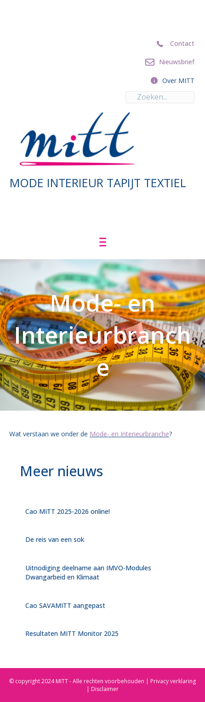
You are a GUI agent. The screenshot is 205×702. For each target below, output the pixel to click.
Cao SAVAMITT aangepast (65, 605)
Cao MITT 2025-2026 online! (67, 511)
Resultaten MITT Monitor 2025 (72, 633)
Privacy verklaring (173, 681)
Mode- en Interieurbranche (129, 433)
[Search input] (159, 97)
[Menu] (103, 242)
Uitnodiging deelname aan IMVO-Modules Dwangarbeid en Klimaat (88, 572)
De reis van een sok (54, 539)
